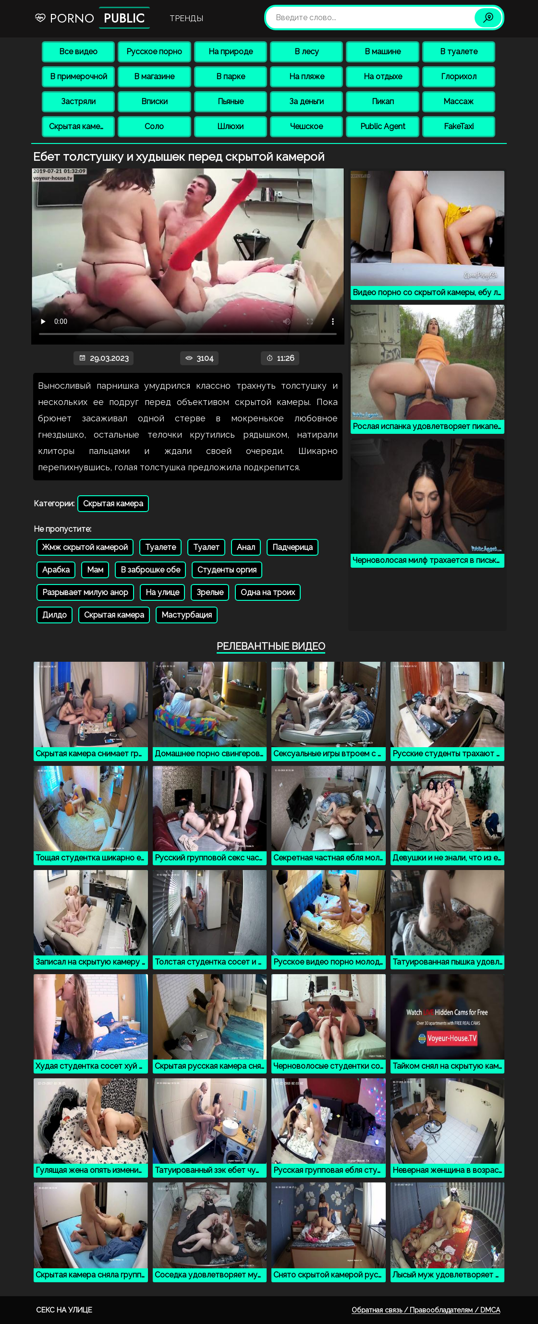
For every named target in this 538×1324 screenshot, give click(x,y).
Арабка (56, 569)
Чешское (306, 126)
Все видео (78, 51)
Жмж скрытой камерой (85, 547)
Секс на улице (64, 1310)
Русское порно (154, 51)
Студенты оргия (227, 569)
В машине (383, 51)
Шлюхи (230, 126)
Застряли (78, 101)
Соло (154, 126)
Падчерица (292, 547)
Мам (95, 569)
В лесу (306, 51)
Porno (92, 18)
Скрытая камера (79, 126)
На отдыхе (383, 76)
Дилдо (54, 615)
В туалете (458, 51)
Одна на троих (268, 592)
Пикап (383, 101)
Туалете (160, 547)
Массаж (458, 101)
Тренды (186, 18)
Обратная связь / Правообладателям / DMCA (426, 1310)
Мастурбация (186, 615)
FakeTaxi (459, 126)
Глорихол (459, 76)
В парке (230, 76)
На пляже (306, 76)
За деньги (306, 101)
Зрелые (209, 592)
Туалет (206, 547)
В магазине (154, 76)
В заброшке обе (150, 569)
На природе (230, 51)
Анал (246, 547)
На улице (162, 592)
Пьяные (231, 101)
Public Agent (382, 126)
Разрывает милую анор (85, 592)
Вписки (154, 101)
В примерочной (78, 76)
